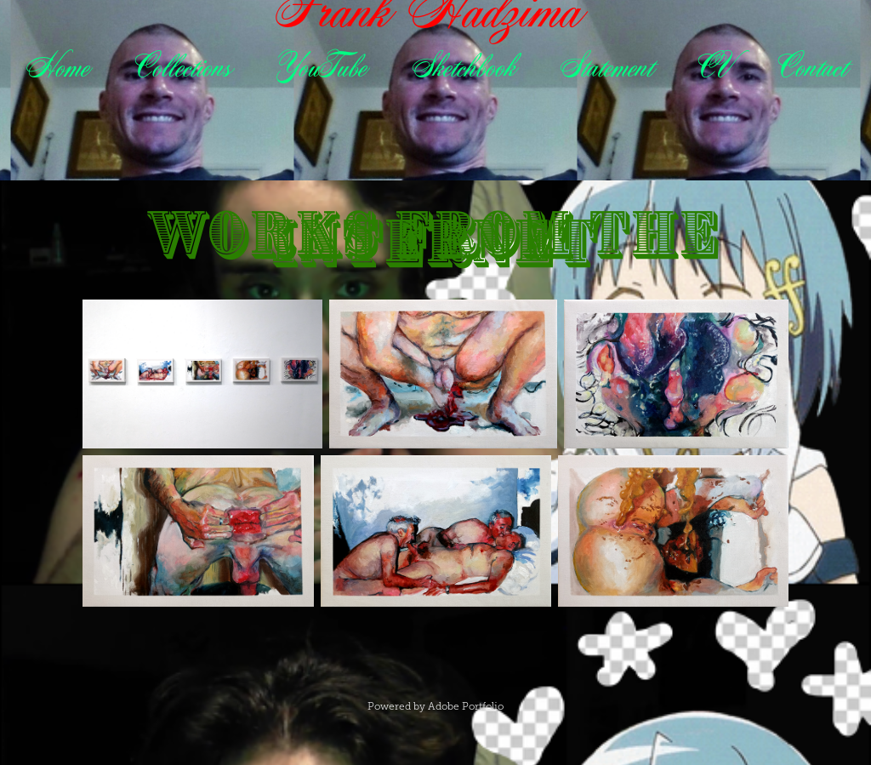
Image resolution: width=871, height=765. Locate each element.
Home (57, 66)
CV (714, 66)
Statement (606, 66)
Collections (182, 66)
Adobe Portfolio (466, 706)
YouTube (320, 66)
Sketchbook (463, 66)
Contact (811, 66)
